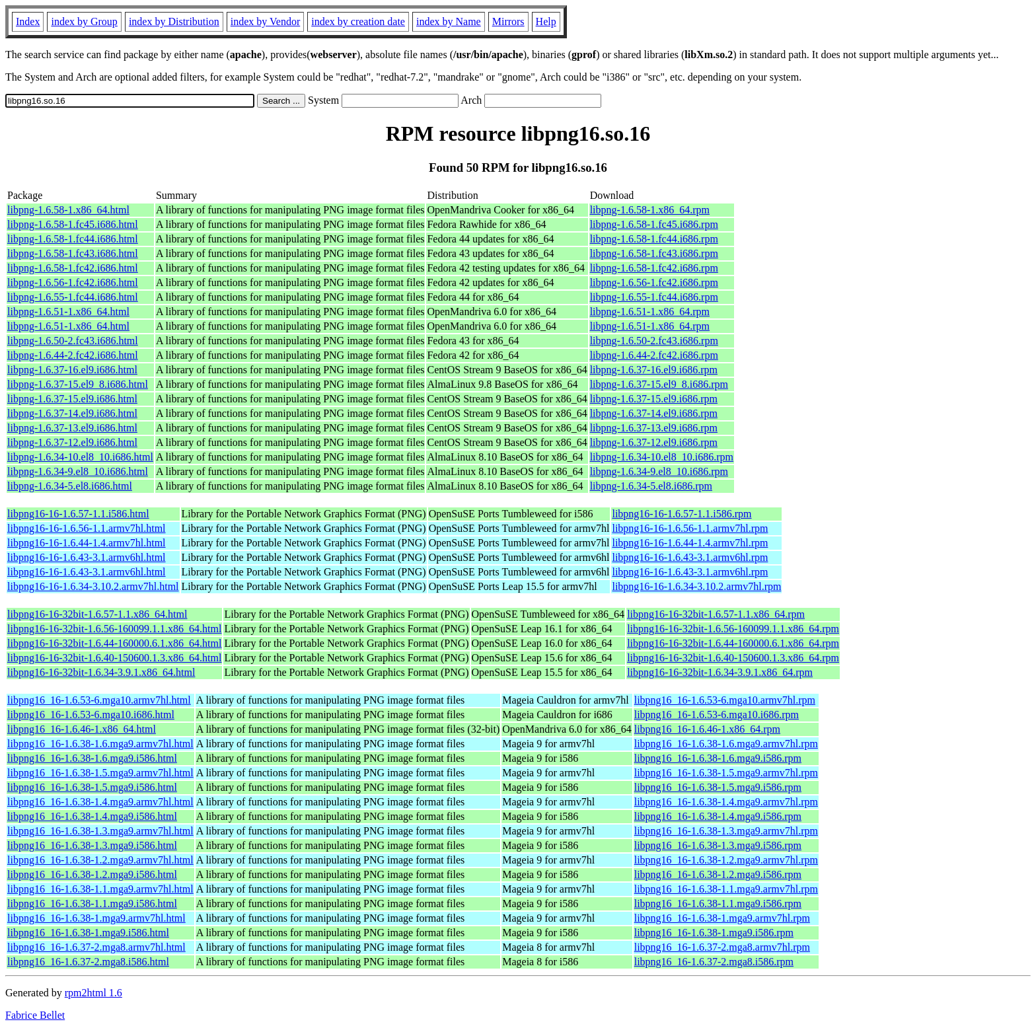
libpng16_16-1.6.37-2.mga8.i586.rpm (714, 961)
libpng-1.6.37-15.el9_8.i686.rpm (659, 384)
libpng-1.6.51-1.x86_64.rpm (650, 311)
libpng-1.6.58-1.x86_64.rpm (650, 209)
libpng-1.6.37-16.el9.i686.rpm (654, 369)
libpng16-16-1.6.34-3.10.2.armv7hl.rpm (696, 586)
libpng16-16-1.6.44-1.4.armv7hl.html (86, 542)
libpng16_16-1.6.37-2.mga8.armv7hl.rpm (722, 947)
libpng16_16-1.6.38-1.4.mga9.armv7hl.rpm (726, 801)
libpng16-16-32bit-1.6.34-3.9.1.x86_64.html (101, 672)
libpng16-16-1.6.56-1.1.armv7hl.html (86, 528)
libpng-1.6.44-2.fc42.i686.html (72, 355)
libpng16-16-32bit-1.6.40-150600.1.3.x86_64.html (114, 657)
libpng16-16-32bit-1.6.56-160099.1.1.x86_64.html (114, 628)
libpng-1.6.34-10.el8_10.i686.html (80, 456)
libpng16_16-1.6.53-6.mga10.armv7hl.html (99, 700)
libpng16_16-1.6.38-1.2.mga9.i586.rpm (717, 874)
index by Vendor (265, 21)
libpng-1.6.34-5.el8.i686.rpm (651, 486)
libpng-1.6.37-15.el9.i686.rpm (654, 398)
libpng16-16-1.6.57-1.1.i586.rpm (681, 513)
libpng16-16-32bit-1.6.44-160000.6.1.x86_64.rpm (733, 643)
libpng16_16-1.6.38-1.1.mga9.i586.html (92, 903)
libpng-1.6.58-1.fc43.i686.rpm (654, 253)
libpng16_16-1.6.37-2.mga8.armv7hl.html (96, 947)
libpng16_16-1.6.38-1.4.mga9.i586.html (92, 816)
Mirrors (508, 21)
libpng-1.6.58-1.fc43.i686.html (72, 253)
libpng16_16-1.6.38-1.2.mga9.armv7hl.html (100, 860)
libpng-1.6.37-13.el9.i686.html (72, 427)
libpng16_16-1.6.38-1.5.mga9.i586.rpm (717, 787)
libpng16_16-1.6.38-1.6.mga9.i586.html (92, 758)
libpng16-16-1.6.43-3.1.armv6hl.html (86, 557)
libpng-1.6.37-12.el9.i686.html (72, 442)
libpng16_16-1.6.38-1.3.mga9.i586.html (92, 845)
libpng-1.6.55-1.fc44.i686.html (72, 297)
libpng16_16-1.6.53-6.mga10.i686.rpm (716, 714)
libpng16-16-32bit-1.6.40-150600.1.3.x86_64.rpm (733, 657)
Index (28, 21)
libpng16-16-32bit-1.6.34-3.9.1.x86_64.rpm (720, 672)
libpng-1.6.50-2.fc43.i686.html (72, 340)
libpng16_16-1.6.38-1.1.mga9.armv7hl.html (100, 889)
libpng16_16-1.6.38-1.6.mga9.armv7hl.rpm (726, 743)
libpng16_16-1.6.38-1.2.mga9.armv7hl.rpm (726, 860)
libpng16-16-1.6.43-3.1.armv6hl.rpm (690, 557)
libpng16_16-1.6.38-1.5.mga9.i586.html (92, 787)
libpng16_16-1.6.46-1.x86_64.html (81, 729)
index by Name (448, 21)
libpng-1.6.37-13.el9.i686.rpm (654, 427)
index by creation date (358, 21)
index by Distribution (174, 21)
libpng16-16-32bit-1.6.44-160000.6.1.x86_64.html (114, 643)
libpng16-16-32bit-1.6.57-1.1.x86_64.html (97, 614)
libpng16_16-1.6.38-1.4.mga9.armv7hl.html (100, 801)
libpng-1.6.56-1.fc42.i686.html (72, 282)
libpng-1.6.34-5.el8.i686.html (69, 486)
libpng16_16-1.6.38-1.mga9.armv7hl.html (96, 918)
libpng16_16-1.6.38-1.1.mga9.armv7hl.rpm (726, 889)
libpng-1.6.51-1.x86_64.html (68, 311)
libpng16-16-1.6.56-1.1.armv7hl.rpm (690, 528)
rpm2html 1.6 (93, 992)
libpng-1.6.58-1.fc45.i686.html (72, 224)
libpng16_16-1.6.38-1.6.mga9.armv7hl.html (100, 743)
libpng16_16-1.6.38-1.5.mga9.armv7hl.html (100, 772)
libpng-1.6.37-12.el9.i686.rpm (654, 442)
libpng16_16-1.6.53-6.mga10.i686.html (90, 714)
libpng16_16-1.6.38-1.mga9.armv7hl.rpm (722, 918)
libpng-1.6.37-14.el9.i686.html (72, 413)
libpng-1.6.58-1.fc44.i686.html (72, 238)
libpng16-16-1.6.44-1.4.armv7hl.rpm (690, 542)
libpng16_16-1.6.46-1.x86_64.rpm (707, 729)
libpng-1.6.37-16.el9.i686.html (72, 369)
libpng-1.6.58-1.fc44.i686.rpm (654, 238)
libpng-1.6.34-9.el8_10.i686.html (77, 471)
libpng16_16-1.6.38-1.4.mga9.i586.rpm (717, 816)
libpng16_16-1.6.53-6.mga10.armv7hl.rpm (724, 700)
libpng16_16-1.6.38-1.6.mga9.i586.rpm (717, 758)
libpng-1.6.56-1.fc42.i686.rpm (654, 282)
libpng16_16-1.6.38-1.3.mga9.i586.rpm (717, 845)
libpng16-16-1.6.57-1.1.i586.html (78, 513)
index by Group (84, 21)
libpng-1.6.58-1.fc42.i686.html (72, 268)
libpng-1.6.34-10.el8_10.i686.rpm (661, 456)
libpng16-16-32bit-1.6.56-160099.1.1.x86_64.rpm (733, 628)
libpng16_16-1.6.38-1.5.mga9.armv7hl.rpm (726, 772)
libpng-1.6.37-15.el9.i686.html (72, 398)
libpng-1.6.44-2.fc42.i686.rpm (654, 355)
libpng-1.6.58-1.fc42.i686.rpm (654, 268)
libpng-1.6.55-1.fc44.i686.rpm (654, 297)
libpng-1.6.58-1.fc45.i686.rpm (654, 224)
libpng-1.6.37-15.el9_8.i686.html (77, 384)
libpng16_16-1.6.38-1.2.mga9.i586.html (92, 874)
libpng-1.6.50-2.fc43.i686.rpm (654, 340)
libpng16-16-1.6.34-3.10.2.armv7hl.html (93, 586)
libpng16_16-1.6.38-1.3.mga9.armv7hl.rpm (726, 830)
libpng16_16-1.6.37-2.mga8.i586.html (88, 961)
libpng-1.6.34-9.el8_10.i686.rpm (659, 471)
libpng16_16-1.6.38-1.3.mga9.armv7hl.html (100, 830)
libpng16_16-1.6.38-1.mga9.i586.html (88, 932)
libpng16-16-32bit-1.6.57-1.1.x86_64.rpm (716, 614)
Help (546, 21)
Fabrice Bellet (35, 1015)
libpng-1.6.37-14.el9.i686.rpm (654, 413)
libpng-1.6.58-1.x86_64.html (68, 209)
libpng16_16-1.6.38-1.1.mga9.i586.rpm (717, 903)
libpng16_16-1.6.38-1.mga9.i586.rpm (714, 932)
